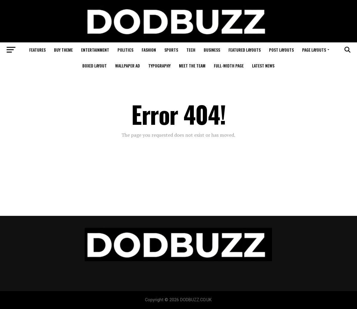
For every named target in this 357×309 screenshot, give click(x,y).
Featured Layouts (244, 50)
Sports (171, 50)
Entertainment (95, 50)
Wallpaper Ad (127, 65)
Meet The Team (192, 65)
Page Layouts (314, 50)
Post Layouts (281, 50)
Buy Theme (63, 50)
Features (37, 50)
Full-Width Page (229, 65)
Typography (159, 65)
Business (212, 50)
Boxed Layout (94, 65)
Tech (190, 50)
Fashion (149, 50)
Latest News (263, 65)
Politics (125, 50)
